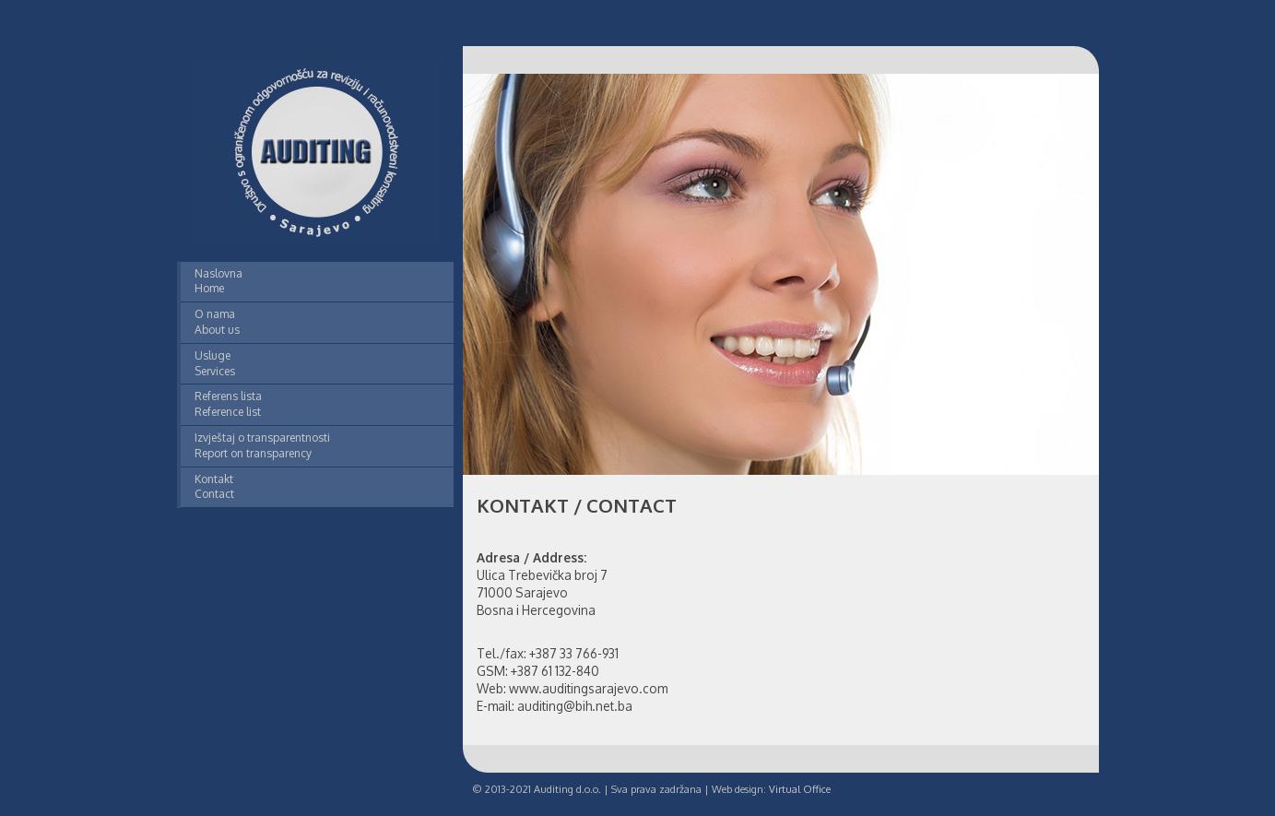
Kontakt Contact (214, 487)
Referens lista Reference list (228, 404)
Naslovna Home (218, 281)
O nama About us (217, 322)
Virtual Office (800, 789)
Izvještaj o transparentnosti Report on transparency (262, 445)
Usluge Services (215, 363)
